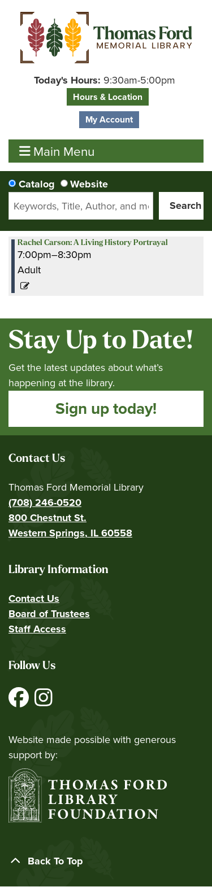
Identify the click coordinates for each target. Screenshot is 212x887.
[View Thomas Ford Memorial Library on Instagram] (43, 701)
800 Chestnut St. (47, 517)
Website (89, 184)
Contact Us (33, 598)
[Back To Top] (106, 861)
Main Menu (57, 151)
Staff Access (37, 629)
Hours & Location (107, 96)
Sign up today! (106, 408)
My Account (109, 119)
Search (185, 205)
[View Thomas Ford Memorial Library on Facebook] (20, 701)
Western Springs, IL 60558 (70, 533)
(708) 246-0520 (44, 502)
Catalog (37, 184)
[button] (104, 80)
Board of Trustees (49, 613)
